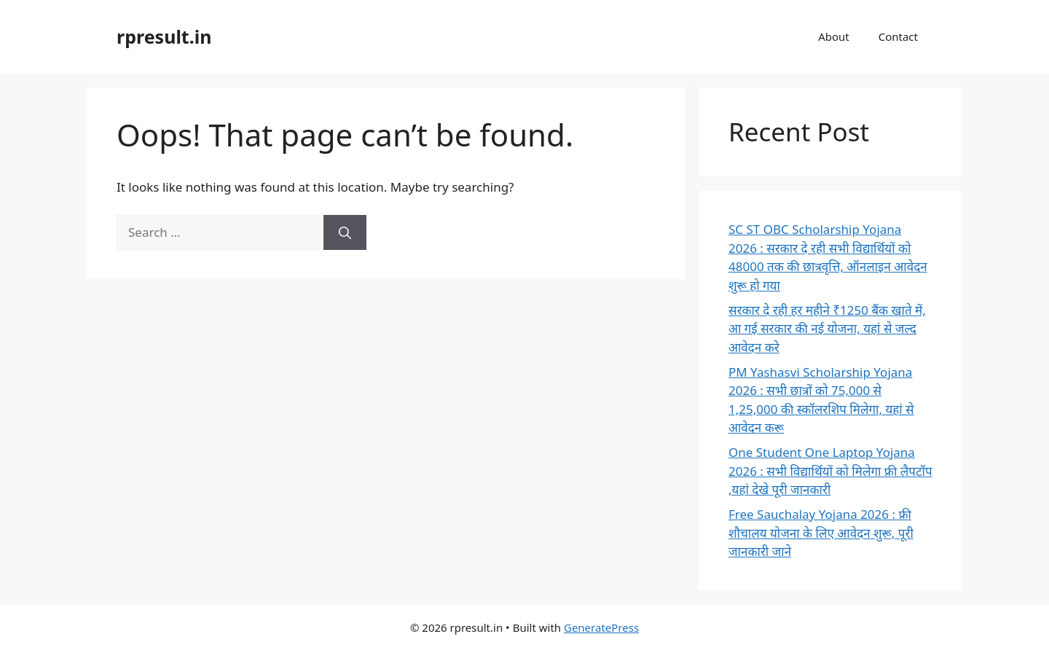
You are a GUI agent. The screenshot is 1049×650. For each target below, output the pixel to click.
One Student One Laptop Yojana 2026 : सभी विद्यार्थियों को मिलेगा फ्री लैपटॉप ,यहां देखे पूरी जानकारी (830, 471)
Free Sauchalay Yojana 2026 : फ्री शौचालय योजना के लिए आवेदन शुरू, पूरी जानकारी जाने (821, 533)
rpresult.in (164, 36)
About (833, 36)
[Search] (344, 232)
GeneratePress (601, 627)
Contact (898, 36)
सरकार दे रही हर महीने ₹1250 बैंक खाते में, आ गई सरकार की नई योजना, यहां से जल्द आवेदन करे (827, 329)
